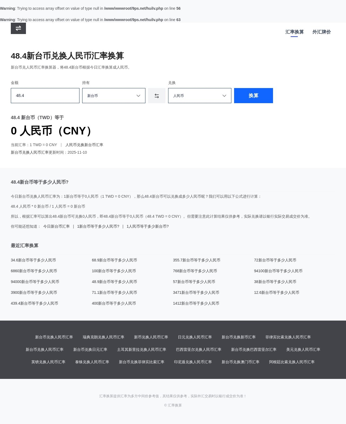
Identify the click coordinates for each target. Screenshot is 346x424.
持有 (86, 82)
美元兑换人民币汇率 (303, 349)
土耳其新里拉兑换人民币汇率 (141, 349)
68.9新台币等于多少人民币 (114, 260)
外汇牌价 (321, 32)
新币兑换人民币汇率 (151, 337)
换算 (253, 95)
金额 (14, 82)
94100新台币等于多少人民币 (278, 271)
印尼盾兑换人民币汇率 (193, 362)
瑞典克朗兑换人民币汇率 (103, 337)
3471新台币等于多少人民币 (196, 292)
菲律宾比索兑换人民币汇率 (288, 337)
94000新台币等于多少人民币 (35, 282)
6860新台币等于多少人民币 (34, 271)
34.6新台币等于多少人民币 (33, 260)
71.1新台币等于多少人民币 (114, 292)
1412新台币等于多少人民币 (196, 303)
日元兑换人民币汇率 (195, 337)
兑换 (172, 82)
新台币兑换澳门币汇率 (241, 362)
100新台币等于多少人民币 (114, 271)
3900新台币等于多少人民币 (34, 292)
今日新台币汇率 (56, 226)
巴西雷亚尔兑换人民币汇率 (198, 349)
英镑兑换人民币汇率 (48, 362)
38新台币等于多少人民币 (275, 282)
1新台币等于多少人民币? (98, 226)
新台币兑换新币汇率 (239, 337)
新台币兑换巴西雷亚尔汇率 (254, 349)
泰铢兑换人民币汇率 (92, 362)
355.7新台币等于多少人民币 (196, 260)
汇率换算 (294, 32)
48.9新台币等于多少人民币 (114, 282)
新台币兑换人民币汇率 (30, 152)
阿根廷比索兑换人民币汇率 (292, 362)
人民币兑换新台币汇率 (84, 145)
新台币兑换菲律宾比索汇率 (141, 362)
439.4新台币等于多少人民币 (34, 303)
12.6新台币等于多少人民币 (276, 292)
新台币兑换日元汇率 (90, 349)
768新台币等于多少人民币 (195, 271)
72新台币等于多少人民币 (275, 260)
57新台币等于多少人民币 (194, 282)
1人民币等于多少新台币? (148, 226)
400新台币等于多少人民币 (114, 303)
